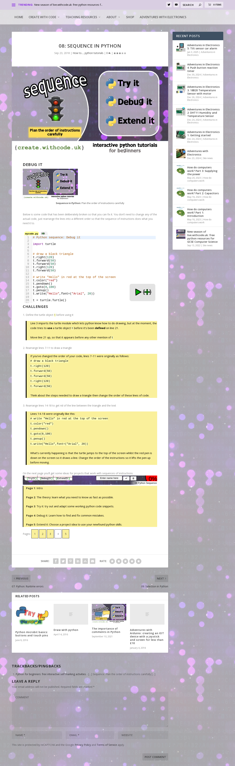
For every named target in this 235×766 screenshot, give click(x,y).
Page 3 (30, 501)
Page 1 (30, 482)
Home (19, 17)
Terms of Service (107, 739)
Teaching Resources (81, 17)
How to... (78, 53)
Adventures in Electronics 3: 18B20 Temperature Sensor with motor (203, 90)
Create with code (42, 17)
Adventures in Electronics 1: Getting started (203, 133)
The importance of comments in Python (106, 624)
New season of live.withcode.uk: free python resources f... (68, 4)
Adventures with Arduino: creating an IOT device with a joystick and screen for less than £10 (147, 631)
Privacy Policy (83, 739)
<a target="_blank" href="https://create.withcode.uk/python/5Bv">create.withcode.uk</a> (90, 266)
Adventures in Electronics (201, 53)
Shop (130, 17)
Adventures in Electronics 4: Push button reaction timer (203, 68)
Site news (208, 158)
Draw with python (66, 624)
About (111, 17)
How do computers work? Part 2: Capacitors (203, 191)
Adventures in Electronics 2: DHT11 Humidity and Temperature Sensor (203, 113)
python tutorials (94, 53)
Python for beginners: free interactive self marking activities (51, 668)
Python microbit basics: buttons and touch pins (31, 628)
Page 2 (30, 492)
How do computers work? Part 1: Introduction (199, 212)
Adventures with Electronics (163, 17)
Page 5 (30, 519)
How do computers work (199, 179)
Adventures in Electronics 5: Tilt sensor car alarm (203, 46)
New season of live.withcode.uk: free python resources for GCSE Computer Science (202, 236)
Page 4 (30, 510)
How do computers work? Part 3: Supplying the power (202, 171)
